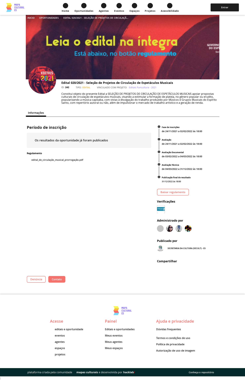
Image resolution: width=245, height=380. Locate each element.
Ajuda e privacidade (175, 321)
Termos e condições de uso (173, 338)
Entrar (224, 7)
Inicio (31, 17)
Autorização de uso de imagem (175, 350)
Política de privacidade (170, 344)
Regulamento (34, 153)
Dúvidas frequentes (168, 329)
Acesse (56, 321)
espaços (57, 348)
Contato (57, 279)
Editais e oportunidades (120, 329)
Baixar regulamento (172, 192)
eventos (57, 335)
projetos (57, 354)
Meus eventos (114, 335)
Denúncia (36, 279)
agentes (57, 342)
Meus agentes (113, 342)
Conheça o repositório (203, 372)
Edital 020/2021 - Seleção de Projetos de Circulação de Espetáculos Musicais (96, 17)
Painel (111, 321)
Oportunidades (49, 17)
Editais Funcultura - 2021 (142, 87)
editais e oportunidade (66, 329)
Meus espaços (114, 348)
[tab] (36, 113)
